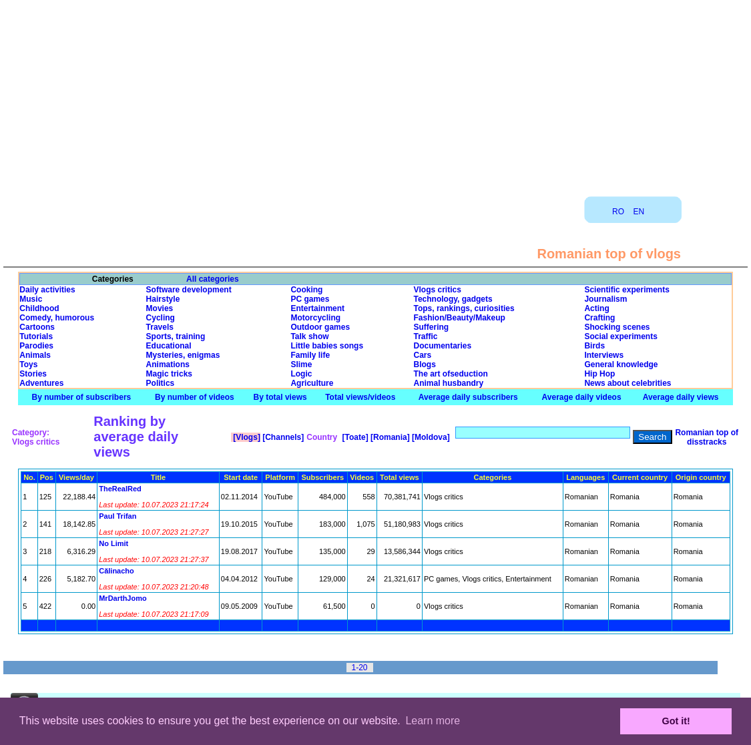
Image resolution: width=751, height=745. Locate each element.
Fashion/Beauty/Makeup (459, 317)
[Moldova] (430, 437)
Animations (168, 364)
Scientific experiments (626, 289)
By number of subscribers (82, 397)
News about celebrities (627, 383)
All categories (212, 279)
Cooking (306, 289)
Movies (160, 308)
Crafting (599, 317)
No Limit (113, 543)
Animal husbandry (448, 383)
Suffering (431, 327)
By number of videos (194, 397)
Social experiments (620, 336)
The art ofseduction (450, 374)
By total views (280, 397)
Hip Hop (599, 374)
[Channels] (282, 437)
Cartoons (37, 327)
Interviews (603, 355)
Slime (301, 364)
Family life (310, 355)
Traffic (425, 336)
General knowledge (621, 364)
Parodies (36, 345)
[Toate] (354, 437)
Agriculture (311, 383)
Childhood (39, 308)
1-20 (360, 667)
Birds (594, 345)
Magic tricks (169, 374)
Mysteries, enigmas (183, 355)
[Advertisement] (376, 93)
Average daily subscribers (468, 397)
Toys (28, 364)
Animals (35, 355)
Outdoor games (320, 327)
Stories (33, 374)
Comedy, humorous (56, 317)
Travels (160, 327)
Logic (301, 374)
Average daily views (681, 397)
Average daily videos (581, 397)
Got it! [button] (676, 721)
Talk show (309, 336)
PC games (309, 299)
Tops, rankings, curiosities (463, 308)
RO (618, 211)
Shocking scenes (617, 327)
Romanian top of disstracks (706, 437)
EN (638, 211)
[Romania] (389, 437)
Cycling (160, 317)
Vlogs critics (437, 289)
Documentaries (442, 345)
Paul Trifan (117, 516)
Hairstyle (163, 299)
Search (652, 437)
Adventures (41, 383)
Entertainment (317, 308)
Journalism (605, 299)
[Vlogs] (245, 437)
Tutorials (36, 336)
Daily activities (47, 289)
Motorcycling (315, 317)
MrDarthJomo (123, 598)
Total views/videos (360, 397)
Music (30, 299)
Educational (169, 345)
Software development (189, 289)
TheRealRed (120, 489)
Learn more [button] (432, 720)
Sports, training (176, 336)
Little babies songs (326, 345)
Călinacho (116, 571)
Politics (160, 383)
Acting (596, 308)
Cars (422, 355)
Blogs (424, 364)
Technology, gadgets (452, 299)
